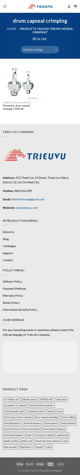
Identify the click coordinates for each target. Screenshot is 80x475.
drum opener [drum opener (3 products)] (51, 422)
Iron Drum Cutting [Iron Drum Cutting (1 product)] (44, 434)
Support (8, 253)
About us (8, 231)
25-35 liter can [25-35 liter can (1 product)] (11, 399)
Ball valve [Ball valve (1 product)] (62, 399)
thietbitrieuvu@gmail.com (27, 199)
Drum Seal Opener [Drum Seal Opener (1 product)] (13, 434)
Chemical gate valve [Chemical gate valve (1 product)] (14, 410)
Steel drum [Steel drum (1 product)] (25, 446)
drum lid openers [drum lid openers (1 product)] (32, 422)
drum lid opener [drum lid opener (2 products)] (12, 422)
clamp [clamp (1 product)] (50, 410)
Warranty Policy (13, 295)
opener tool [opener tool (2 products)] (62, 434)
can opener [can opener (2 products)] (9, 404)
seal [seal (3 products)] (65, 440)
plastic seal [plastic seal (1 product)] (26, 440)
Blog (6, 239)
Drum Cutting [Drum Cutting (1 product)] (68, 416)
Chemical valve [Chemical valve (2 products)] (36, 410)
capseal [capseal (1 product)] (22, 404)
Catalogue (9, 246)
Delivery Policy (12, 281)
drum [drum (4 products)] (59, 410)
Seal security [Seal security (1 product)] (10, 446)
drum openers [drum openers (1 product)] (68, 422)
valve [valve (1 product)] (49, 446)
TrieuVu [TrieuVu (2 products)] (38, 446)
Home (11, 28)
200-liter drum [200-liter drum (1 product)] (29, 399)
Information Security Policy (20, 309)
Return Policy (11, 302)
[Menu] (5, 6)
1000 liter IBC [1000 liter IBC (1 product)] (47, 399)
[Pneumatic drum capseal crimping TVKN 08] (20, 82)
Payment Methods (14, 288)
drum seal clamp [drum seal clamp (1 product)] (31, 428)
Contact (8, 260)
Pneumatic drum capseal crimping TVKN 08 (16, 107)
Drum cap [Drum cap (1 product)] (9, 416)
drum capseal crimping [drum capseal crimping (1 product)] (46, 416)
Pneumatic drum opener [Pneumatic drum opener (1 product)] (47, 440)
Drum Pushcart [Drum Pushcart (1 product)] (11, 428)
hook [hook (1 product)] (28, 434)
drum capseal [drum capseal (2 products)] (24, 416)
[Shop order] (40, 49)
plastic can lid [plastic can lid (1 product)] (10, 440)
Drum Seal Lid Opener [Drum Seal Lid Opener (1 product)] (54, 428)
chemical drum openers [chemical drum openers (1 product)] (42, 404)
